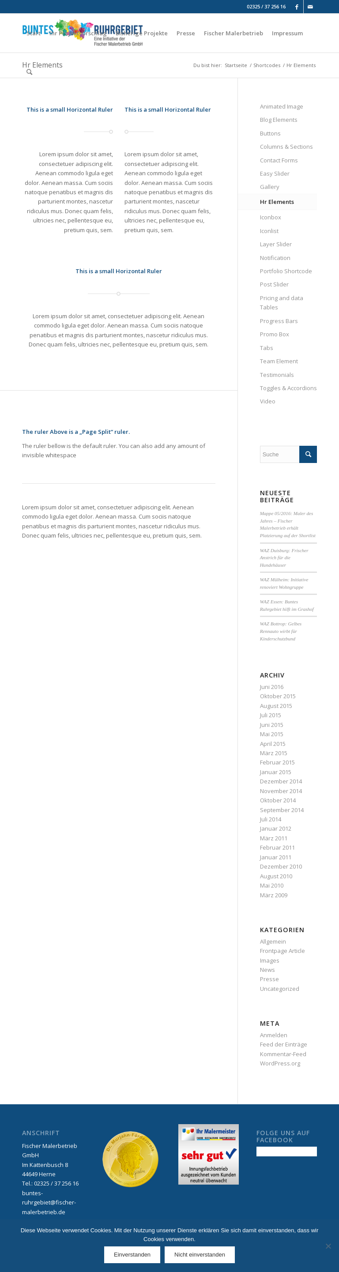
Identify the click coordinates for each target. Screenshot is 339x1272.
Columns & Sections (286, 147)
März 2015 (273, 753)
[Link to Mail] (310, 6)
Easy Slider (275, 173)
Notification (275, 258)
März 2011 (273, 838)
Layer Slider (276, 244)
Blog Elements (279, 120)
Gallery (269, 187)
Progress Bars (279, 321)
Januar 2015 (275, 772)
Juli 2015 (270, 715)
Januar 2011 (275, 857)
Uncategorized (279, 989)
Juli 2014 (270, 819)
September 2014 (282, 810)
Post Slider (274, 284)
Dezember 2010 (281, 866)
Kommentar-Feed (283, 1054)
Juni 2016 (271, 687)
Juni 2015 (271, 725)
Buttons (270, 133)
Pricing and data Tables (281, 302)
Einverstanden (132, 1254)
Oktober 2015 (278, 696)
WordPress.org (280, 1063)
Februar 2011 (277, 847)
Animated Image (281, 106)
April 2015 (273, 744)
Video (267, 401)
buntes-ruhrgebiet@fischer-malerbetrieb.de (49, 1202)
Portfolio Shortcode (286, 271)
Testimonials (277, 375)
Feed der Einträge (283, 1044)
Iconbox (270, 217)
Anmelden (273, 1035)
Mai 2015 (271, 734)
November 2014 (281, 791)
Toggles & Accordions (288, 388)
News (267, 970)
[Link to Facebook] (296, 6)
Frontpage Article (282, 951)
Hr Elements (277, 202)
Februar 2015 (277, 762)
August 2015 (276, 706)
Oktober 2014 (278, 800)
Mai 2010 (271, 885)
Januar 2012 (275, 828)
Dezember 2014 (281, 781)
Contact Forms (279, 160)
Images (269, 960)
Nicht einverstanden (199, 1254)
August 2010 (276, 876)
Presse (269, 979)
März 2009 (273, 895)
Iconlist (269, 231)
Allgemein (273, 941)
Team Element (279, 361)
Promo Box (274, 334)
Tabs (266, 348)
